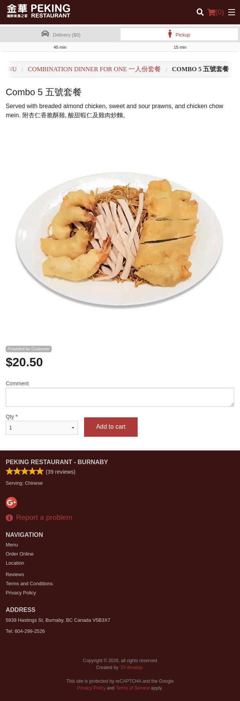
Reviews (15, 574)
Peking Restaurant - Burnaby (57, 462)
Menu (12, 545)
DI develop (132, 667)
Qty (42, 424)
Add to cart (111, 426)
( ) (215, 12)
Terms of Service (132, 688)
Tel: (25, 631)
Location (15, 563)
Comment (120, 393)
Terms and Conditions (29, 583)
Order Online (19, 554)
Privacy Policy (21, 593)
